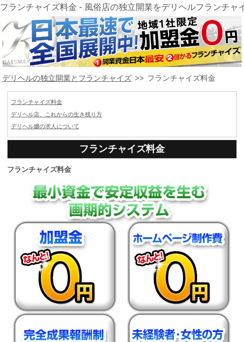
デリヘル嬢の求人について (45, 126)
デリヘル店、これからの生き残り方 (56, 114)
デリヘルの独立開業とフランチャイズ (66, 78)
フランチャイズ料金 (36, 102)
